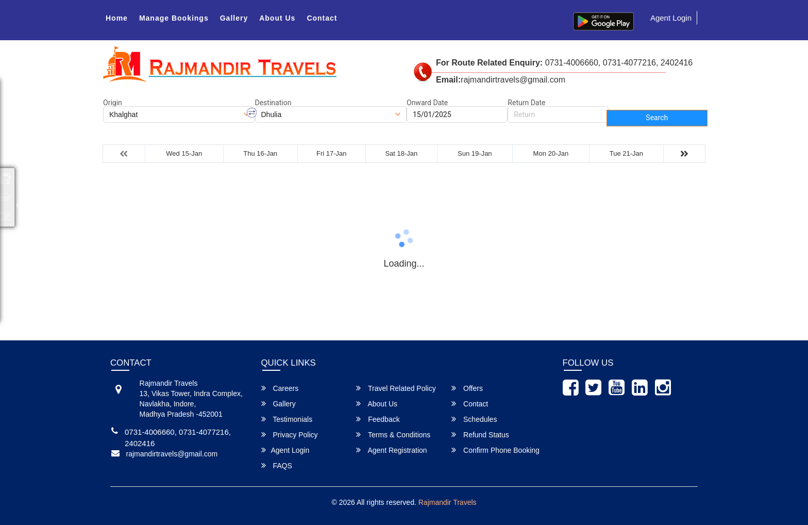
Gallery (234, 18)
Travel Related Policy (395, 388)
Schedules (474, 419)
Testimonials (287, 419)
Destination (273, 102)
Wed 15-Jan (184, 153)
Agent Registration (391, 450)
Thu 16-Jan (260, 153)
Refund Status (480, 434)
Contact (322, 18)
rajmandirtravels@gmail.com (172, 454)
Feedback (377, 419)
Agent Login (671, 17)
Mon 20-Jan (551, 153)
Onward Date (427, 102)
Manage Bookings (174, 18)
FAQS (276, 465)
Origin (112, 102)
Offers (467, 388)
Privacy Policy (289, 434)
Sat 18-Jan (401, 153)
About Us (277, 18)
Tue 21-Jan (626, 153)
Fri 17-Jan (331, 153)
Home (117, 18)
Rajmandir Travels (447, 502)
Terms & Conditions (393, 434)
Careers (280, 388)
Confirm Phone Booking (495, 450)
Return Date (526, 102)
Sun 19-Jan (475, 153)
